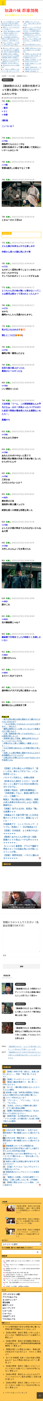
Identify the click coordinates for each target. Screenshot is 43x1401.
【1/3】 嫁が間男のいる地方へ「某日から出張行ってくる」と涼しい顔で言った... (10, 33)
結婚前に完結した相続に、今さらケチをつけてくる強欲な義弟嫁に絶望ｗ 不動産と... (10, 55)
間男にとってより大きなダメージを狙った (10, 28)
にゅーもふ (7, 1313)
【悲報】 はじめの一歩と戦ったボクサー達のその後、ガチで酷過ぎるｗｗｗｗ (32, 55)
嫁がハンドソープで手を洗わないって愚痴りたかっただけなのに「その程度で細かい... (32, 29)
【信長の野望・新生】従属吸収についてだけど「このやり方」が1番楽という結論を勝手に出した (28, 1233)
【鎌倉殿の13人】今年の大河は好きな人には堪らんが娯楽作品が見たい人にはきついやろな (24, 1055)
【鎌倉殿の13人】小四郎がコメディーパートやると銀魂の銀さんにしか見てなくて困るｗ (28, 992)
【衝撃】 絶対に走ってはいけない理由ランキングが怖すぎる (32, 50)
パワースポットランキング (16, 1393)
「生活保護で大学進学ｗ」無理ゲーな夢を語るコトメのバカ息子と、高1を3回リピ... (10, 38)
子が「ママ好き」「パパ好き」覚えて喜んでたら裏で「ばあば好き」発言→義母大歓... (10, 45)
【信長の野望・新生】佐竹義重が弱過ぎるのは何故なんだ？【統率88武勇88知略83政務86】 (23, 1343)
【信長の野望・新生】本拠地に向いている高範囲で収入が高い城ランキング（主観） (28, 1221)
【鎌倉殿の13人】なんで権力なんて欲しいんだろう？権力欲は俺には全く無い (28, 1011)
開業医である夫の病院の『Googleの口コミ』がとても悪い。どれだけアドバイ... (32, 34)
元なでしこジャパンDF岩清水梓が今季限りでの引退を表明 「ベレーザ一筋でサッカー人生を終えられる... (22, 1279)
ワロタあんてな (9, 1319)
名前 (4, 955)
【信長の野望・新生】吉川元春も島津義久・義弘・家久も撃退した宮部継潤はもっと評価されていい (28, 1209)
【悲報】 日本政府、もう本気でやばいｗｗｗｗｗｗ (32, 60)
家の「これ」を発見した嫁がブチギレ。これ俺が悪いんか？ (32, 40)
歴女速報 (6, 1302)
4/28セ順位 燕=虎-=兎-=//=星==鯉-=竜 (16, 1272)
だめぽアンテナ (9, 1316)
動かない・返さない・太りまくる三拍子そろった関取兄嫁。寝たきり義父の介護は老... (10, 50)
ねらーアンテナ (9, 1308)
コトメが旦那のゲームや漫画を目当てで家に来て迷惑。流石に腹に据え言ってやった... (10, 23)
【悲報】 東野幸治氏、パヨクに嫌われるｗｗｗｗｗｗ (32, 68)
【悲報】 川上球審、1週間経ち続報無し (17, 1286)
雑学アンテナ (8, 1305)
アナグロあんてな (10, 1297)
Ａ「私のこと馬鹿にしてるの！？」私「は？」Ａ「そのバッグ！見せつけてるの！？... (10, 71)
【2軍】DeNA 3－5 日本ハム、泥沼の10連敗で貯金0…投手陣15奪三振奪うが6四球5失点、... (21, 1275)
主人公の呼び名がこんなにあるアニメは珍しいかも (32, 45)
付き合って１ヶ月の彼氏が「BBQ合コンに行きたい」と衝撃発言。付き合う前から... (10, 61)
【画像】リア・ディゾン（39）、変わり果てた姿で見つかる (32, 23)
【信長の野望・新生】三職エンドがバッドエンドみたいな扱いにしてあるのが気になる (22, 1368)
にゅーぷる (7, 1311)
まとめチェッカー (10, 1300)
